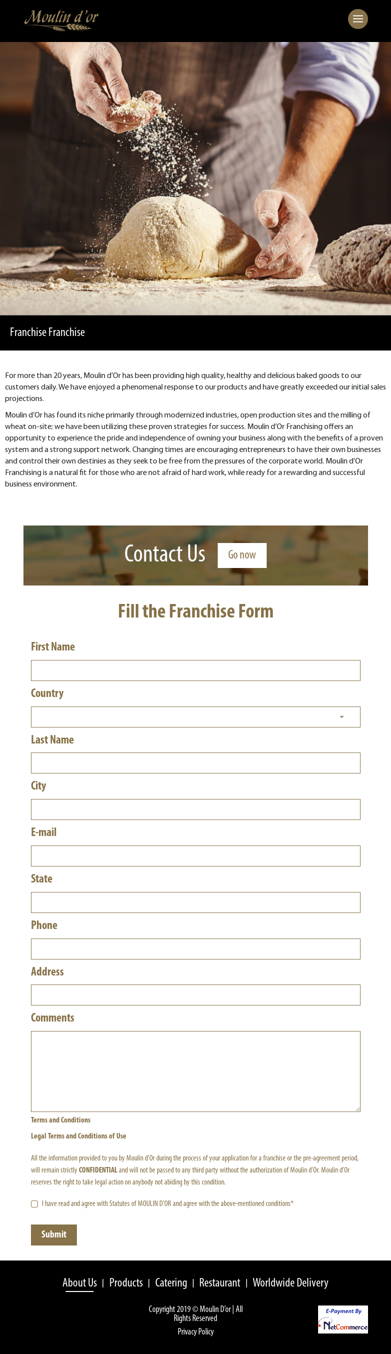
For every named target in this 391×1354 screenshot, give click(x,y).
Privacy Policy (196, 1332)
